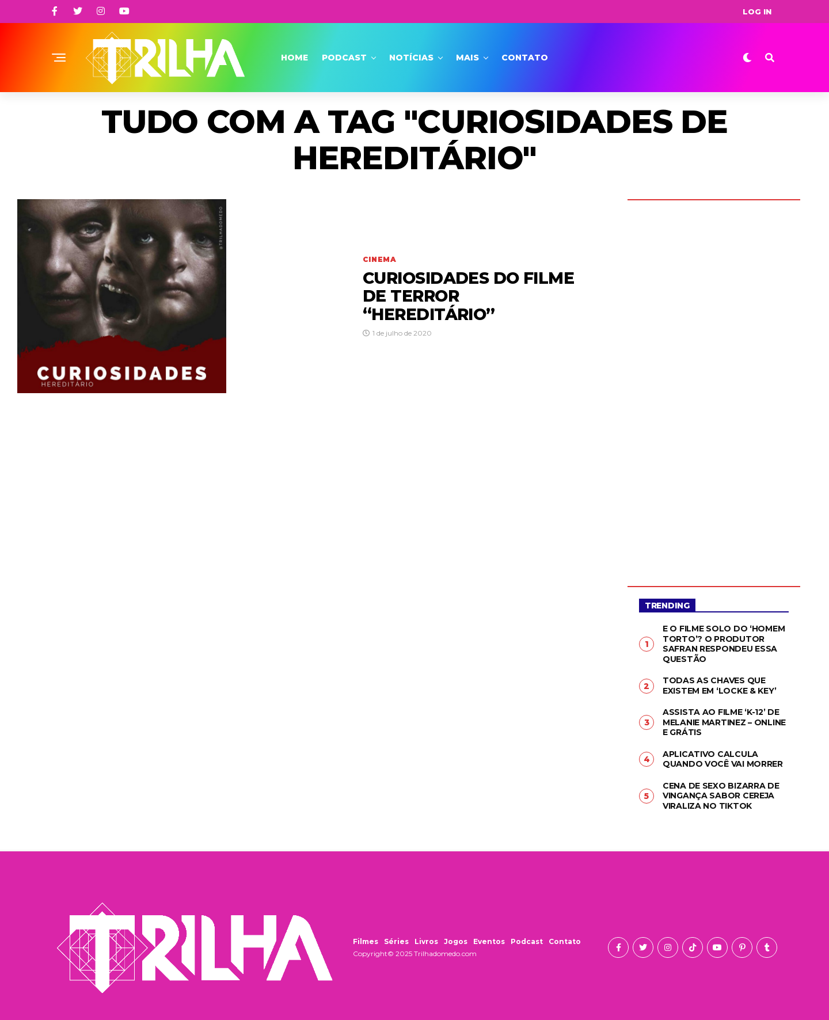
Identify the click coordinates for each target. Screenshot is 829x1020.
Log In (757, 11)
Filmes (365, 941)
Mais (467, 57)
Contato (524, 57)
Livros (426, 941)
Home (294, 57)
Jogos (455, 941)
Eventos (489, 941)
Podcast (344, 57)
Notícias (411, 57)
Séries (396, 941)
